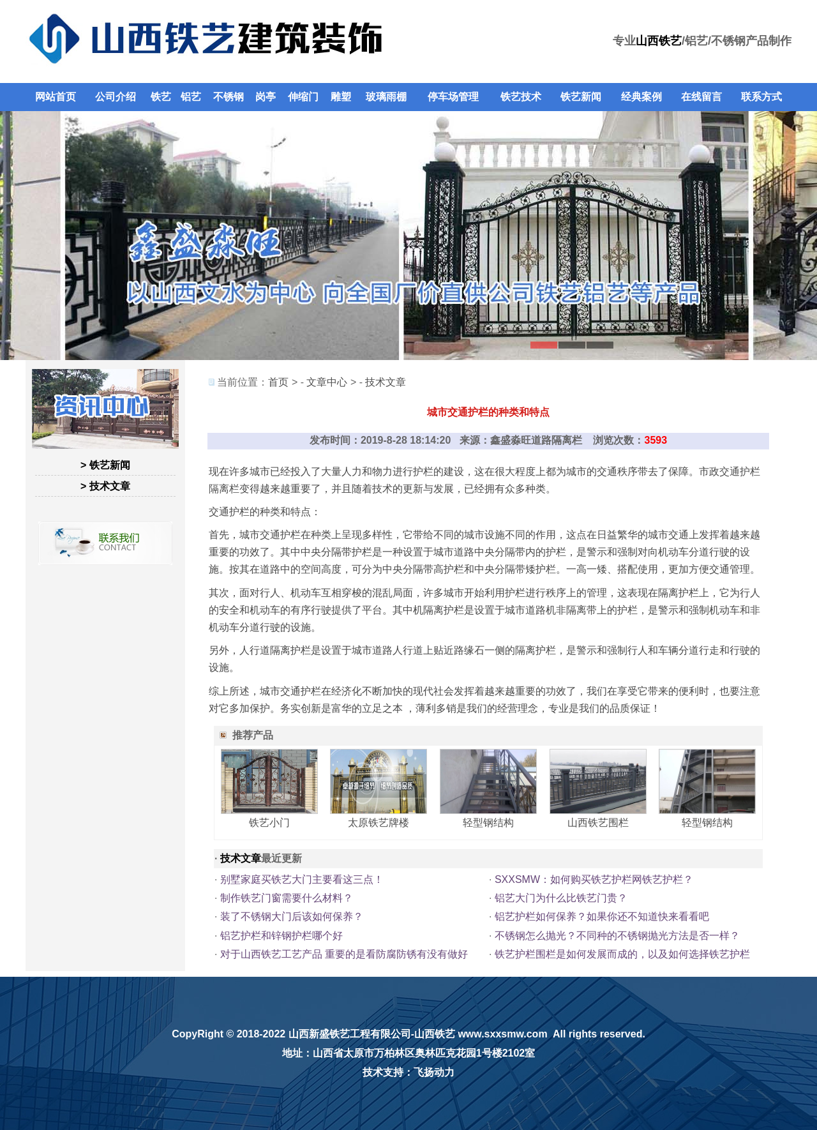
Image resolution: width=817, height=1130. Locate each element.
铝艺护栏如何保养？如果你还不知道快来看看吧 (602, 916)
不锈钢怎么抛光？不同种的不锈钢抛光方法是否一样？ (617, 935)
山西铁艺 (659, 40)
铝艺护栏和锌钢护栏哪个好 (281, 935)
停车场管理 (453, 96)
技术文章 (385, 382)
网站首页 (55, 96)
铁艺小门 (269, 822)
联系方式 (761, 96)
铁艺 (161, 96)
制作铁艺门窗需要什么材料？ (286, 898)
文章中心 (326, 382)
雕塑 (341, 96)
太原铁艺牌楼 (378, 822)
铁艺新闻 (580, 96)
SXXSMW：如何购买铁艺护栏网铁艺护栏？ (594, 879)
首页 (278, 382)
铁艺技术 (520, 96)
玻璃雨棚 (386, 96)
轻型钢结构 (488, 822)
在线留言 (701, 96)
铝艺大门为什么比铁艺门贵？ (561, 898)
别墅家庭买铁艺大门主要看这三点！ (302, 879)
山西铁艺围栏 (598, 822)
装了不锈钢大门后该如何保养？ (291, 916)
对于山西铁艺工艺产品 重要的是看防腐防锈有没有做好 (344, 954)
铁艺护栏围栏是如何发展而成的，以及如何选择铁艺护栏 (622, 954)
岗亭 (265, 96)
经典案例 (641, 96)
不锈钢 (228, 96)
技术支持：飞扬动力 (408, 1072)
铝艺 (191, 96)
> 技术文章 (105, 486)
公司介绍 (115, 96)
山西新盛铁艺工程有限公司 (350, 1033)
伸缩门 (303, 96)
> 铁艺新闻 (105, 465)
